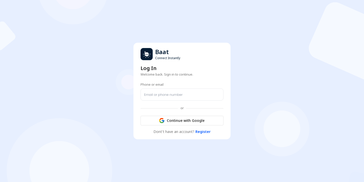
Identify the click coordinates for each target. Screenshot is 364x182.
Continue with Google (182, 120)
